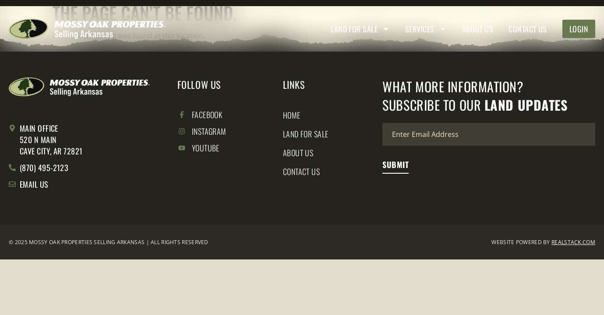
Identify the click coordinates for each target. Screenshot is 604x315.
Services (426, 29)
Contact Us (528, 29)
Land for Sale (360, 29)
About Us (478, 29)
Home (291, 115)
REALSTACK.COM (573, 242)
